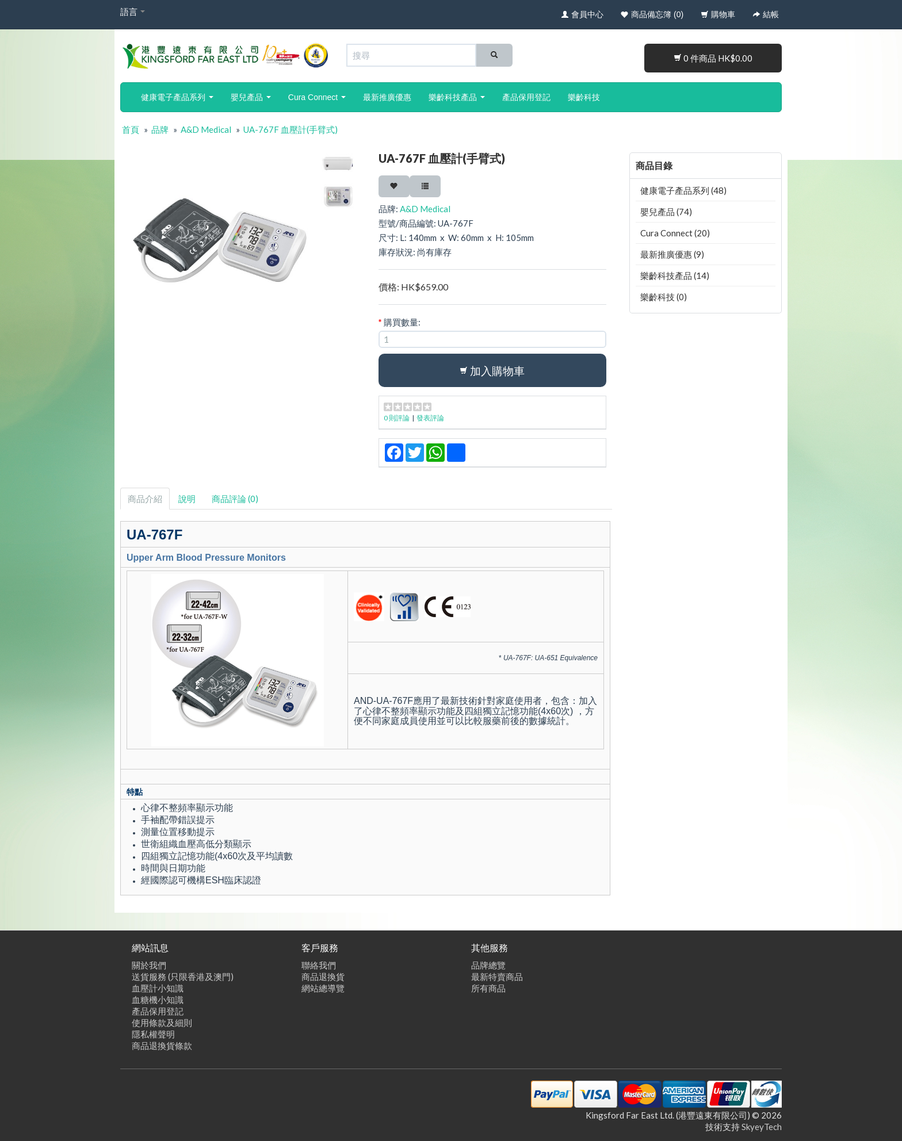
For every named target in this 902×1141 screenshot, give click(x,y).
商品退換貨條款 (162, 1045)
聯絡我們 (318, 965)
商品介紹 (145, 498)
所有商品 (488, 988)
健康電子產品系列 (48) (683, 190)
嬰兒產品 (251, 97)
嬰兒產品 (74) (666, 211)
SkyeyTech (762, 1126)
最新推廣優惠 (387, 97)
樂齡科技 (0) (663, 297)
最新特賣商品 (497, 976)
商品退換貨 (323, 976)
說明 (187, 498)
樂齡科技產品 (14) (674, 275)
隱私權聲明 (153, 1034)
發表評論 (430, 417)
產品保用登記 (526, 97)
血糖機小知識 (158, 999)
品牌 (160, 129)
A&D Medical (206, 129)
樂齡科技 (584, 97)
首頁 (130, 129)
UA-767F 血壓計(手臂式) (290, 129)
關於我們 (149, 965)
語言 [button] (132, 11)
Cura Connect (317, 97)
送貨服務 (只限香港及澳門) (183, 976)
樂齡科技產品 (457, 97)
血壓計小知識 (158, 988)
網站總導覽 (323, 988)
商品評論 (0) (235, 498)
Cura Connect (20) (675, 233)
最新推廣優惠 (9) (672, 254)
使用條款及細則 (162, 1022)
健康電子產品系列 (177, 97)
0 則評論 (397, 417)
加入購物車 (492, 370)
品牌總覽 (488, 965)
